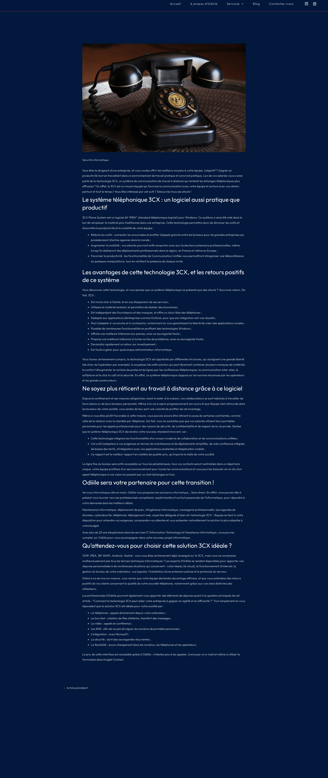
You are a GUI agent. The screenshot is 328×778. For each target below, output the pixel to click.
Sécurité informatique (96, 160)
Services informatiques (96, 492)
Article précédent (76, 688)
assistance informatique (176, 492)
